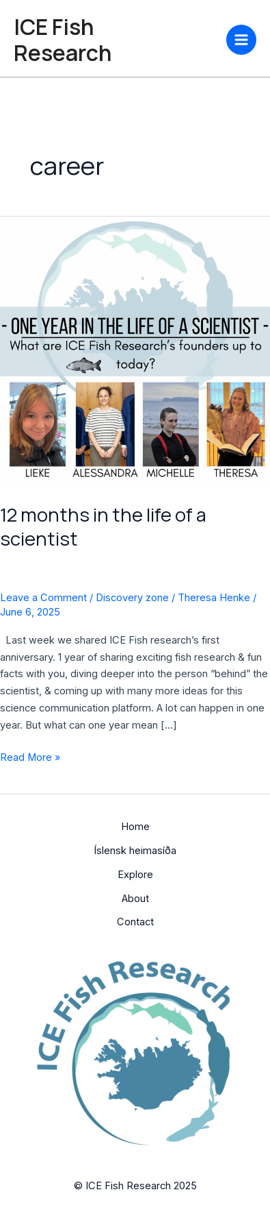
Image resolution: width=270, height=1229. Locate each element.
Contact (135, 922)
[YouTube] (206, 38)
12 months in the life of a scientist (103, 527)
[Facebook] (145, 38)
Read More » (30, 756)
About (135, 898)
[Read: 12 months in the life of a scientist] (135, 351)
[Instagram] (165, 38)
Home (135, 826)
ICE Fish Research (62, 40)
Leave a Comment (43, 598)
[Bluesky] (186, 38)
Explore (135, 874)
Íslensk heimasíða (135, 850)
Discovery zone (132, 598)
